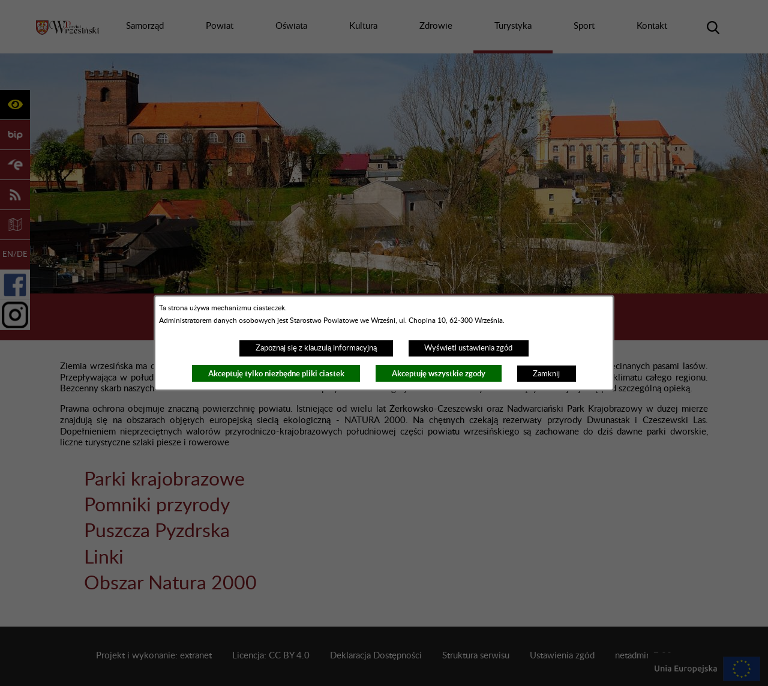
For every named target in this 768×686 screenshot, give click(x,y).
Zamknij (546, 374)
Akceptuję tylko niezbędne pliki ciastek (276, 373)
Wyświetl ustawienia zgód (468, 348)
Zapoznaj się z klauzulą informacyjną (316, 348)
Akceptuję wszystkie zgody (438, 373)
